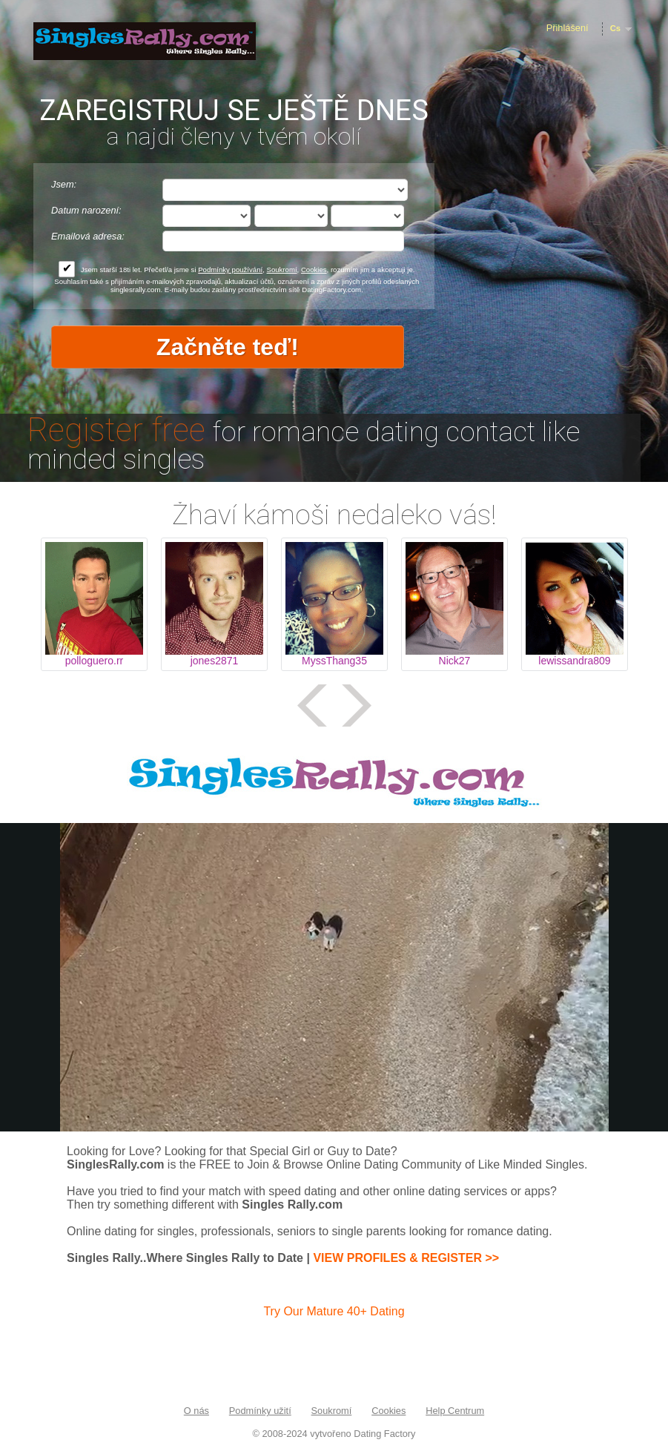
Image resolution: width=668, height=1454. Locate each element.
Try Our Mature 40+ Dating (333, 1311)
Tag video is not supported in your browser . (334, 977)
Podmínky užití (260, 1410)
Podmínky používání (230, 269)
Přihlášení (567, 27)
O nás (196, 1410)
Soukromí (282, 269)
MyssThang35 (334, 661)
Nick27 (455, 661)
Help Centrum (455, 1410)
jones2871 (215, 661)
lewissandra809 (574, 661)
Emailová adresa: (88, 236)
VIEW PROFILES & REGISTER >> (406, 1258)
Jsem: (63, 184)
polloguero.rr (94, 661)
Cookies (314, 269)
